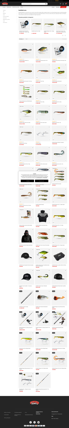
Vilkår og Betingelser (7, 417)
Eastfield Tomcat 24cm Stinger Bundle (41, 348)
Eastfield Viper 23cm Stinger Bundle (24, 348)
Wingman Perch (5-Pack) (23, 143)
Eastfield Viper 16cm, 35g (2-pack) (41, 122)
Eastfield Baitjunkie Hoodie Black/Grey (41, 225)
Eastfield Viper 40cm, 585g (40, 101)
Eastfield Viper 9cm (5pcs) (40, 184)
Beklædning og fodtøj (9, 19)
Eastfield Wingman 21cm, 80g (56, 101)
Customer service (50, 0)
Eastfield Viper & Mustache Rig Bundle (41, 306)
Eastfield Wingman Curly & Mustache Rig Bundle (58, 307)
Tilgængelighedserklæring (29, 414)
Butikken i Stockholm (7, 412)
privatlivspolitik (39, 177)
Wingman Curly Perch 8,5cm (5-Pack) (25, 205)
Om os (26, 412)
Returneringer (38, 413)
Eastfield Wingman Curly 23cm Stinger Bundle (59, 368)
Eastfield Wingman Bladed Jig (23, 60)
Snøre (9, 14)
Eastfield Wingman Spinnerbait (56, 81)
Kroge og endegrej (9, 16)
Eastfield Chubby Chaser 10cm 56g (24, 122)
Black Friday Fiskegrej (55, 418)
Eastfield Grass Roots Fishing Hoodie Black (25, 245)
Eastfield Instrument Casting (23, 306)
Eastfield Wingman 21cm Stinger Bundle (42, 368)
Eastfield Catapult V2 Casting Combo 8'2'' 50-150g (43, 328)
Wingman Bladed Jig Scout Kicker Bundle (25, 225)
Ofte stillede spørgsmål (17, 412)
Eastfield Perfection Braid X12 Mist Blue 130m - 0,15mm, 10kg (24, 31)
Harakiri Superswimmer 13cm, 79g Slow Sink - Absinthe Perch (61, 31)
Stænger (9, 10)
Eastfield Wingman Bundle (40, 204)
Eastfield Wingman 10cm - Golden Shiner (58, 204)
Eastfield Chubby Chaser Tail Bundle (41, 285)
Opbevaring (9, 17)
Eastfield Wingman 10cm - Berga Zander (49, 31)
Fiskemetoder (9, 22)
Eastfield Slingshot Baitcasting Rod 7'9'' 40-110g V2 (26, 369)
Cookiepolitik (45, 177)
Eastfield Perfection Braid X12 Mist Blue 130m (59, 60)
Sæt (9, 11)
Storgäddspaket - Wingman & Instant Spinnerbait (25, 389)
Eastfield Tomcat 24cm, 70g (56, 122)
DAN (5, 0)
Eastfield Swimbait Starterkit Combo (57, 327)
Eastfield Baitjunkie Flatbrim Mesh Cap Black (59, 285)
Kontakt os (37, 412)
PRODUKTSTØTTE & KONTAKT (17, 415)
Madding (9, 13)
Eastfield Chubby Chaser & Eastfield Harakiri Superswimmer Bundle (42, 265)
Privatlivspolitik (6, 414)
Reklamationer (38, 414)
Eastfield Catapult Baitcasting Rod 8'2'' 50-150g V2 (42, 389)
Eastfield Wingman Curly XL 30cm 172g (25, 184)
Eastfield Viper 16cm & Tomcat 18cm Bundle (42, 245)
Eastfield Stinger (38, 143)
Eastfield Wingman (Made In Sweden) (58, 142)
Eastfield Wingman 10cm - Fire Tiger (57, 225)
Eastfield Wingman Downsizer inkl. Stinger (58, 348)
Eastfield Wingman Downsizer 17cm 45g (25, 81)
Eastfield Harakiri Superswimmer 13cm (42, 60)
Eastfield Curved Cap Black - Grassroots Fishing (25, 286)
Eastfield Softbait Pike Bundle (56, 183)
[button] (60, 1)
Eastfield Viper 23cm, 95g (40, 81)
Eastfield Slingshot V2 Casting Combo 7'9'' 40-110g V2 (25, 328)
